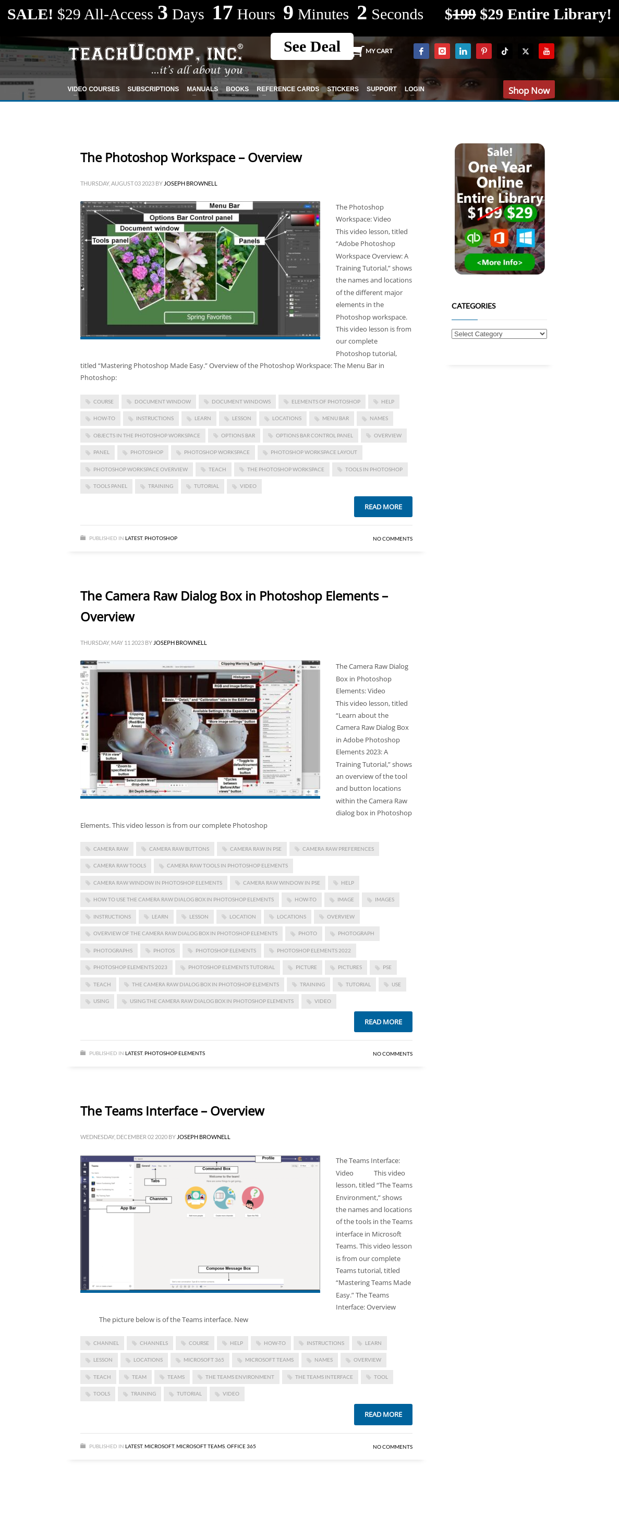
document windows (241, 401)
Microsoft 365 (204, 1359)
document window (163, 401)
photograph (356, 933)
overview (388, 435)
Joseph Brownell (190, 183)
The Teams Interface (324, 1377)
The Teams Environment (239, 1377)
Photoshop (160, 538)
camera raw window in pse (281, 882)
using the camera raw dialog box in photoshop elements (212, 1001)
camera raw (110, 849)
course (103, 401)
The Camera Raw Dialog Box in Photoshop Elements (205, 984)
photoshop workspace (217, 452)
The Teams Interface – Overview (172, 1110)
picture (306, 967)
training (160, 486)
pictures (350, 967)
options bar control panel (314, 435)
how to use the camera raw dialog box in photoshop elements (183, 899)
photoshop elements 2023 (130, 967)
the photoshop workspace (285, 469)
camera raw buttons (179, 849)
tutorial (206, 486)
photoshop (146, 452)
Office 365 (241, 1446)
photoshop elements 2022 (314, 950)
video (248, 486)
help (387, 401)
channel (106, 1343)
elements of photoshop (326, 401)
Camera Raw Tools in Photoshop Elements (227, 865)
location (242, 916)
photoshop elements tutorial (231, 967)
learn (203, 418)
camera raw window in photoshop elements (157, 882)
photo (307, 933)
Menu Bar (335, 418)
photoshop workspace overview (140, 469)
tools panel (110, 486)
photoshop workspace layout (314, 452)
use (396, 984)
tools (101, 1393)
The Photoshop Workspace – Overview (191, 157)
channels (154, 1343)
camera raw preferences (338, 849)
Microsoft (159, 1446)
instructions (155, 418)
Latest (133, 538)
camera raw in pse (256, 849)
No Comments (392, 538)
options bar (238, 435)
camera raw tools (119, 865)
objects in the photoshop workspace (146, 435)
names (379, 418)
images (384, 899)
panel (101, 452)
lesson (241, 418)
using (101, 1001)
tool (381, 1377)
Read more (383, 506)
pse (387, 967)
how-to (104, 418)
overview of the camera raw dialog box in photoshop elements (185, 933)
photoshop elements (226, 950)
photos (164, 950)
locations (286, 418)
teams (176, 1377)
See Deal (312, 46)
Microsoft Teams (269, 1359)
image (345, 899)
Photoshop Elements (174, 1053)
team (139, 1377)
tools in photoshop (374, 469)
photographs (112, 950)
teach (217, 469)
